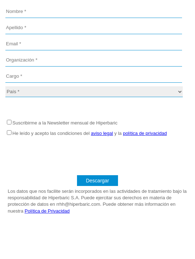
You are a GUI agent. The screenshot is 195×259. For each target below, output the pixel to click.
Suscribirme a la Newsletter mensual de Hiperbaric (65, 123)
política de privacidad (145, 133)
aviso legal (102, 133)
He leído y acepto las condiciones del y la (90, 133)
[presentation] (97, 154)
